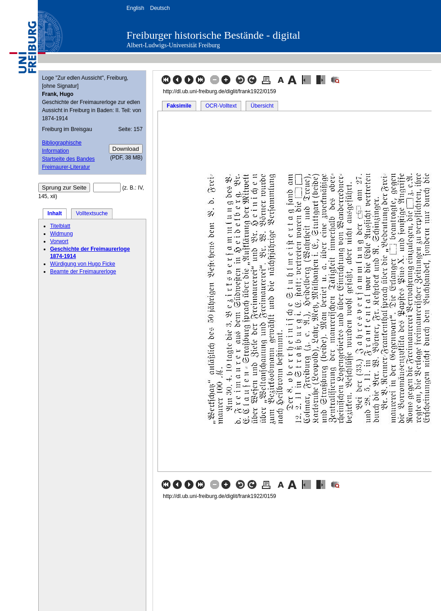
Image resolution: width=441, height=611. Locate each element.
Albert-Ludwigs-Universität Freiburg (173, 45)
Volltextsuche (92, 213)
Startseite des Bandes (68, 159)
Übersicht (262, 106)
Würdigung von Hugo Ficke (82, 264)
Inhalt (55, 213)
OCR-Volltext (220, 106)
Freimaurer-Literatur (66, 167)
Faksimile (179, 106)
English (135, 8)
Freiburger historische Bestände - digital (213, 35)
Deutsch (160, 8)
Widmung (61, 234)
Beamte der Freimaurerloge (83, 271)
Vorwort (59, 241)
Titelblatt (60, 226)
